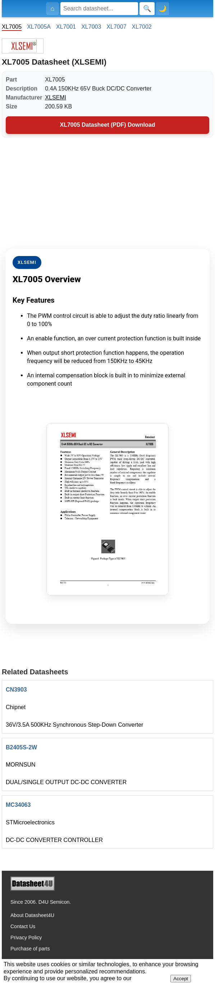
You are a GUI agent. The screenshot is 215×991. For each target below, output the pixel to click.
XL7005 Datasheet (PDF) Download (107, 125)
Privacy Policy (26, 937)
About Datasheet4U (32, 915)
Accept (180, 978)
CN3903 (16, 690)
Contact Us (22, 926)
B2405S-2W (21, 747)
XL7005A (39, 27)
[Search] (99, 8)
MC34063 (18, 805)
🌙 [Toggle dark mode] (162, 8)
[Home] (52, 8)
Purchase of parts (30, 949)
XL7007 (116, 27)
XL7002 (142, 27)
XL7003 (91, 27)
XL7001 (66, 27)
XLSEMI (55, 97)
